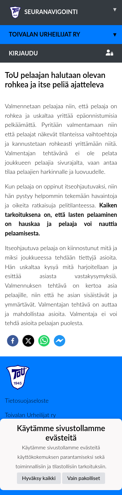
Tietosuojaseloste (26, 400)
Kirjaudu (61, 53)
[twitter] (28, 341)
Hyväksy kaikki (39, 478)
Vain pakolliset (83, 478)
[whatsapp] (44, 341)
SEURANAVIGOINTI (65, 9)
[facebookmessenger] (59, 341)
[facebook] (13, 341)
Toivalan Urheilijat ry (65, 34)
